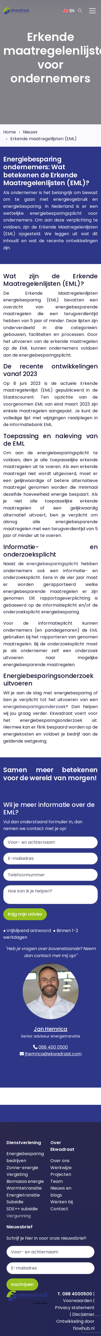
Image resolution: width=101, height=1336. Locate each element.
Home (9, 132)
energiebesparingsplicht (52, 564)
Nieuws (30, 132)
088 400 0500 (53, 1047)
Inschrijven (22, 1284)
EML (94, 630)
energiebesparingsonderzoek (34, 707)
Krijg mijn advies (25, 914)
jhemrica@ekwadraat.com (53, 1054)
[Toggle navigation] (92, 10)
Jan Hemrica (50, 1029)
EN (68, 11)
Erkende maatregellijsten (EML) (43, 139)
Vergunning (18, 1216)
